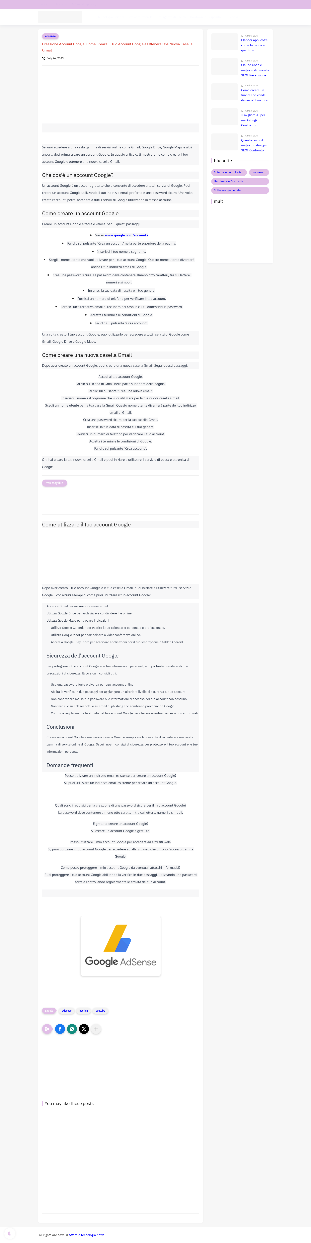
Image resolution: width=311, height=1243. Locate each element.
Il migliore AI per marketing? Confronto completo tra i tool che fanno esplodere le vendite (254, 120)
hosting (83, 1011)
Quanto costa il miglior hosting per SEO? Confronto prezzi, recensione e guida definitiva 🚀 (254, 145)
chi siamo (61, 4)
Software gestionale (227, 190)
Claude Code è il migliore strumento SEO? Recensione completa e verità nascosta (255, 70)
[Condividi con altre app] (96, 1029)
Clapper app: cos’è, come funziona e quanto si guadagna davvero (255, 45)
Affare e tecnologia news (86, 1235)
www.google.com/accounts (126, 235)
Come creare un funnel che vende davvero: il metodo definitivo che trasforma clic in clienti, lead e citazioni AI (254, 95)
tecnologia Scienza (111, 17)
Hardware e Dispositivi (206, 17)
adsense (50, 36)
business (258, 172)
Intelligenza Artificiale (171, 17)
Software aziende (140, 17)
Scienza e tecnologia (228, 172)
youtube (100, 1011)
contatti (44, 4)
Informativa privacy (84, 4)
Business (231, 17)
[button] (60, 1029)
